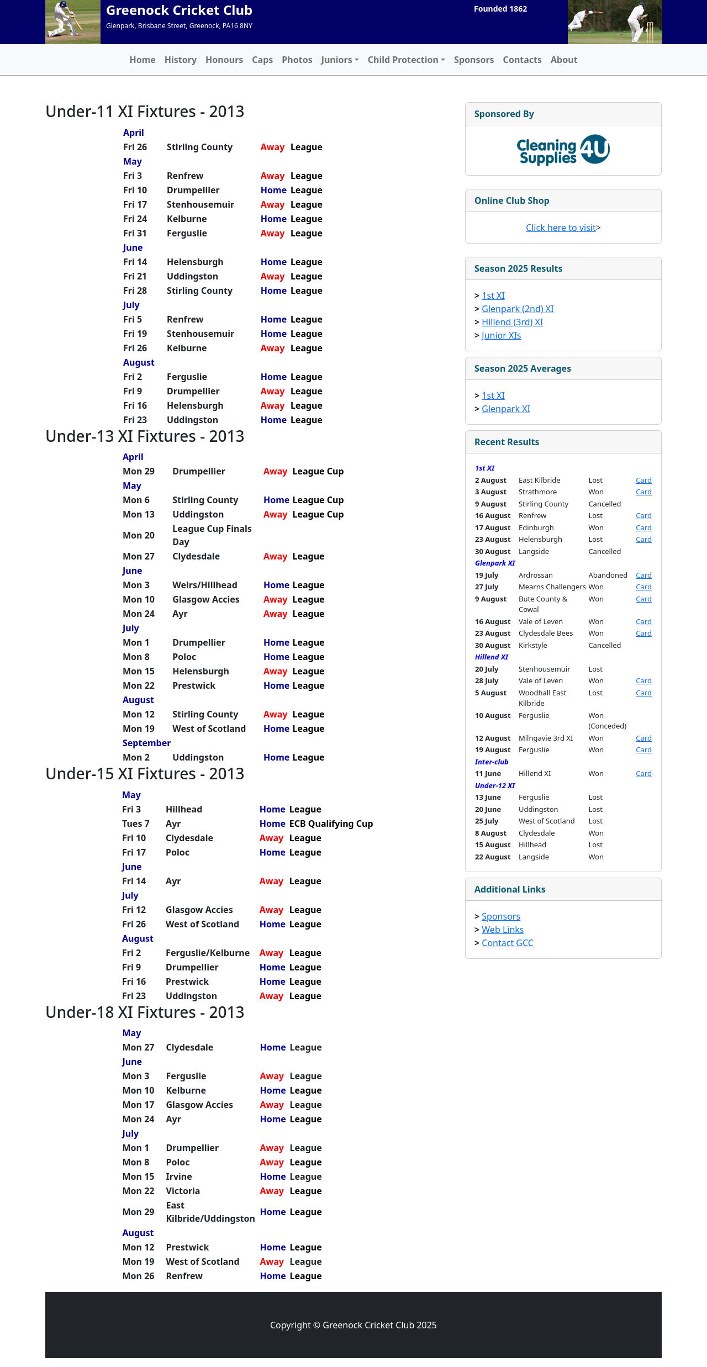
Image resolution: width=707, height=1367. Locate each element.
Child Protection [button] (403, 60)
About (564, 60)
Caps (262, 60)
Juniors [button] (336, 60)
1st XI (493, 295)
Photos (297, 60)
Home (142, 60)
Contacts (522, 60)
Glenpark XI (506, 409)
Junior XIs (501, 335)
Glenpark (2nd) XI (517, 309)
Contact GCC (508, 943)
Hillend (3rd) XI (512, 322)
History (181, 60)
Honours (224, 60)
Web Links (503, 929)
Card (644, 480)
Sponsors (474, 60)
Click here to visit (561, 227)
